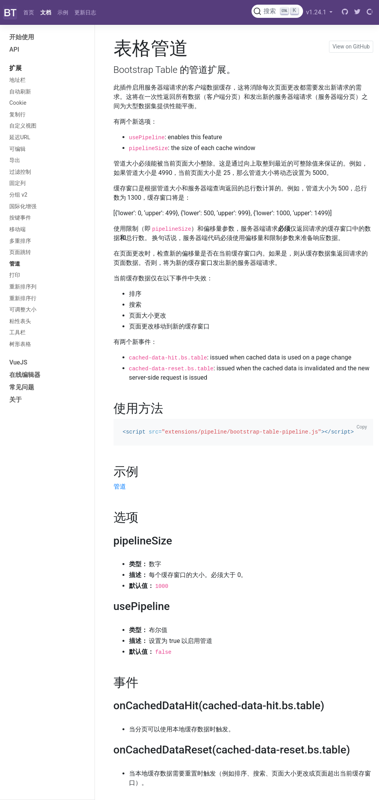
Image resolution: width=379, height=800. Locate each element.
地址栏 (17, 80)
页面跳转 (20, 252)
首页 (28, 12)
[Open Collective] (369, 12)
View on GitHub (351, 46)
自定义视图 (22, 126)
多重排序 (20, 241)
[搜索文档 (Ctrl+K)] (277, 11)
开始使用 (21, 37)
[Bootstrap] (10, 12)
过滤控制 (20, 172)
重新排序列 (22, 286)
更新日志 (85, 12)
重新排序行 (22, 298)
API (14, 49)
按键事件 (20, 217)
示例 (62, 12)
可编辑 (17, 149)
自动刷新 (20, 91)
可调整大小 (22, 309)
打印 (14, 275)
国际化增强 (22, 206)
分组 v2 (18, 195)
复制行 (17, 114)
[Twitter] (357, 12)
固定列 (17, 183)
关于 (15, 399)
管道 (14, 264)
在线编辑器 (24, 374)
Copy (362, 427)
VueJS (18, 362)
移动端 (17, 229)
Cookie (17, 103)
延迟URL (19, 137)
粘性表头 (20, 321)
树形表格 (20, 344)
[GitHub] (345, 12)
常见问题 (21, 387)
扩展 (15, 68)
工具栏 (17, 332)
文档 (45, 12)
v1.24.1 (317, 12)
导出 (14, 160)
